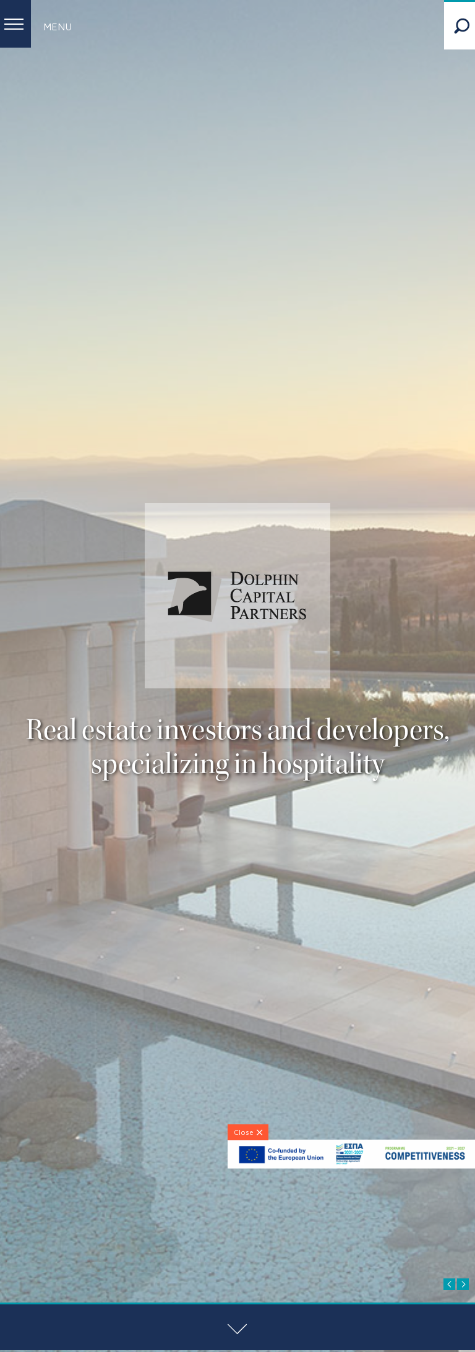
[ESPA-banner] (351, 1165)
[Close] (248, 1132)
